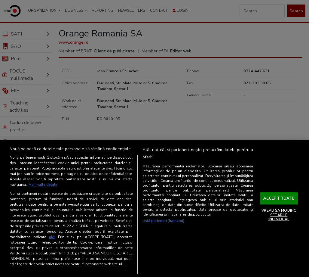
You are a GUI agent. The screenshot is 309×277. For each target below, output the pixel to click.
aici (52, 237)
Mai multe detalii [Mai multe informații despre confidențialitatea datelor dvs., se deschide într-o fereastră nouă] (43, 184)
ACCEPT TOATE (279, 198)
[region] (154, 208)
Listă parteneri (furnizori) (163, 220)
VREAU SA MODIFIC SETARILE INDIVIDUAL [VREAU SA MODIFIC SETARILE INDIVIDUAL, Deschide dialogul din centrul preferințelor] (279, 215)
